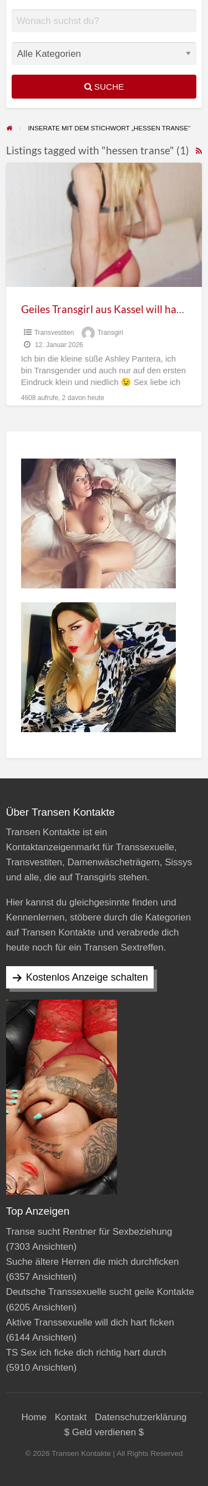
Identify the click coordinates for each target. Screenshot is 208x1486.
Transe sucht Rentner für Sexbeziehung (89, 1231)
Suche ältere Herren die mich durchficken (92, 1261)
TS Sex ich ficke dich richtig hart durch (86, 1352)
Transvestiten (54, 333)
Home (34, 1417)
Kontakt (71, 1417)
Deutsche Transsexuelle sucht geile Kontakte (100, 1292)
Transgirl (110, 333)
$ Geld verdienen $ (104, 1432)
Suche (104, 86)
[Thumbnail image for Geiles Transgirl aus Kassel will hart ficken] (104, 225)
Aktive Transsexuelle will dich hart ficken (90, 1322)
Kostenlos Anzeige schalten (87, 977)
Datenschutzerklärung (140, 1417)
